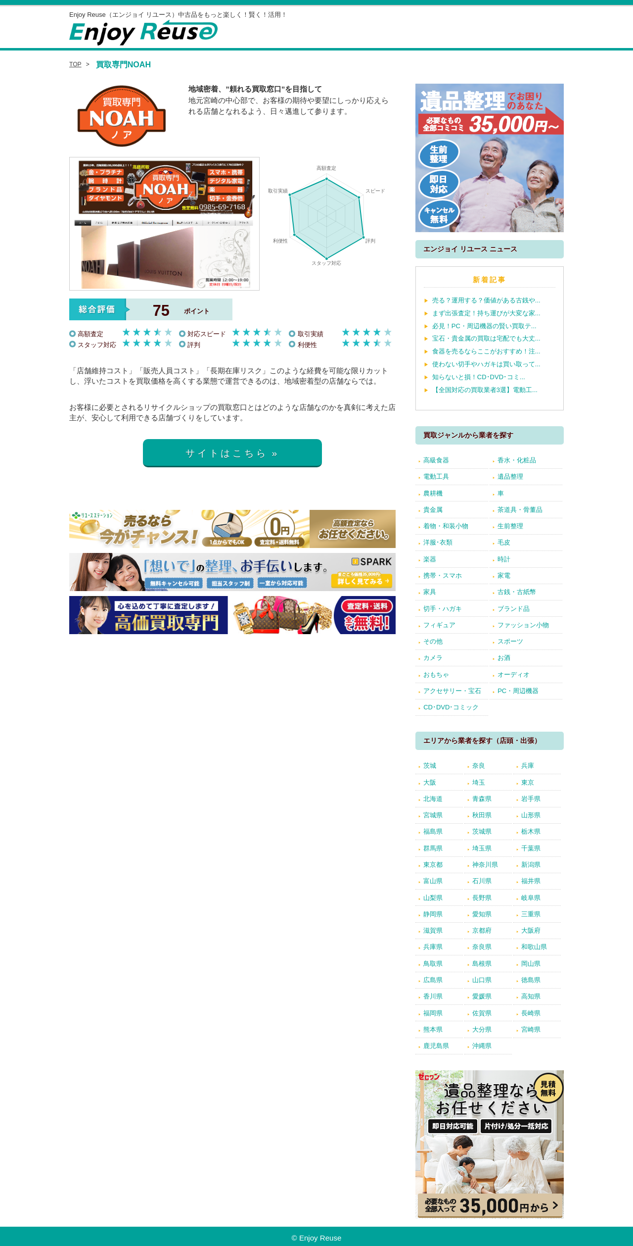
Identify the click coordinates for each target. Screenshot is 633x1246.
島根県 (482, 963)
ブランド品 (513, 608)
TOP (75, 64)
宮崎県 (531, 1029)
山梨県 (433, 897)
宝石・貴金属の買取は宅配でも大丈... (486, 338)
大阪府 (531, 930)
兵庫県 (433, 946)
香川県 (433, 996)
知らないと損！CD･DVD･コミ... (478, 377)
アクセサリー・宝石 (452, 691)
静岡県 (433, 914)
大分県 (482, 1029)
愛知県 (482, 914)
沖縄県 (482, 1045)
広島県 (433, 980)
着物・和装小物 (445, 526)
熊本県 (433, 1029)
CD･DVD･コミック (451, 707)
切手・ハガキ (442, 608)
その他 (433, 641)
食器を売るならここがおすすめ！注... (486, 351)
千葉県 (531, 848)
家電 (503, 575)
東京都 (433, 864)
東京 (527, 782)
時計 (503, 559)
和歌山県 (534, 946)
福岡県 (433, 1013)
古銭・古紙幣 (516, 592)
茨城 (429, 765)
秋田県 (482, 815)
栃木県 (531, 831)
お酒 (503, 657)
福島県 (433, 831)
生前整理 (510, 526)
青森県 (482, 798)
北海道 (433, 798)
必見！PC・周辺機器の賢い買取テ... (484, 326)
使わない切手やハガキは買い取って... (486, 364)
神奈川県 (485, 864)
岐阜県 (531, 897)
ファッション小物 (523, 625)
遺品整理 (510, 476)
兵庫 (527, 765)
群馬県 (433, 848)
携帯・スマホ (442, 575)
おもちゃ (436, 674)
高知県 (531, 996)
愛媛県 (482, 996)
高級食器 (436, 460)
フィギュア (439, 625)
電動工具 (436, 476)
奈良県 (482, 946)
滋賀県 (433, 930)
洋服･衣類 (437, 542)
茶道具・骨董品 (520, 509)
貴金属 (433, 509)
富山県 (433, 881)
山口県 (482, 980)
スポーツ (510, 641)
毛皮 (503, 542)
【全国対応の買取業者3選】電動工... (485, 390)
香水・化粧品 (516, 460)
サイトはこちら (226, 453)
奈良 (478, 765)
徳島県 (531, 980)
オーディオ (513, 674)
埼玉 (478, 782)
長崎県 (531, 1013)
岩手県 (531, 798)
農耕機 (433, 493)
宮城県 (433, 815)
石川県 (482, 881)
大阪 (429, 782)
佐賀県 (482, 1013)
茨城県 (482, 831)
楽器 (429, 559)
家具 (429, 592)
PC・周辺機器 (518, 691)
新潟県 (531, 864)
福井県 (531, 881)
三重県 (531, 914)
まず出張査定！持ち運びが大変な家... (486, 313)
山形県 (531, 815)
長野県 (482, 897)
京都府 (482, 930)
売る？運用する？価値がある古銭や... (486, 300)
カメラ (433, 657)
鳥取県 (433, 963)
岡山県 (531, 963)
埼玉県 (482, 848)
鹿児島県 (436, 1045)
